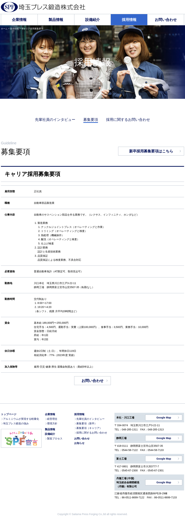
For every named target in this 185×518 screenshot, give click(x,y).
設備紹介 (92, 20)
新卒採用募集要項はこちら (151, 151)
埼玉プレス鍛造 (43, 7)
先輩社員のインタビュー (55, 120)
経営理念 (52, 418)
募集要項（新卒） (86, 423)
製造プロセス (54, 438)
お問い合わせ (166, 20)
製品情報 (56, 20)
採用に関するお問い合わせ (128, 120)
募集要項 (90, 120)
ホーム (4, 28)
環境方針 (52, 423)
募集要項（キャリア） (89, 428)
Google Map (163, 417)
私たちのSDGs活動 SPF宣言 (21, 438)
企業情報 (19, 20)
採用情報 (129, 20)
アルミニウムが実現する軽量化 (21, 418)
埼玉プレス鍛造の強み (16, 423)
